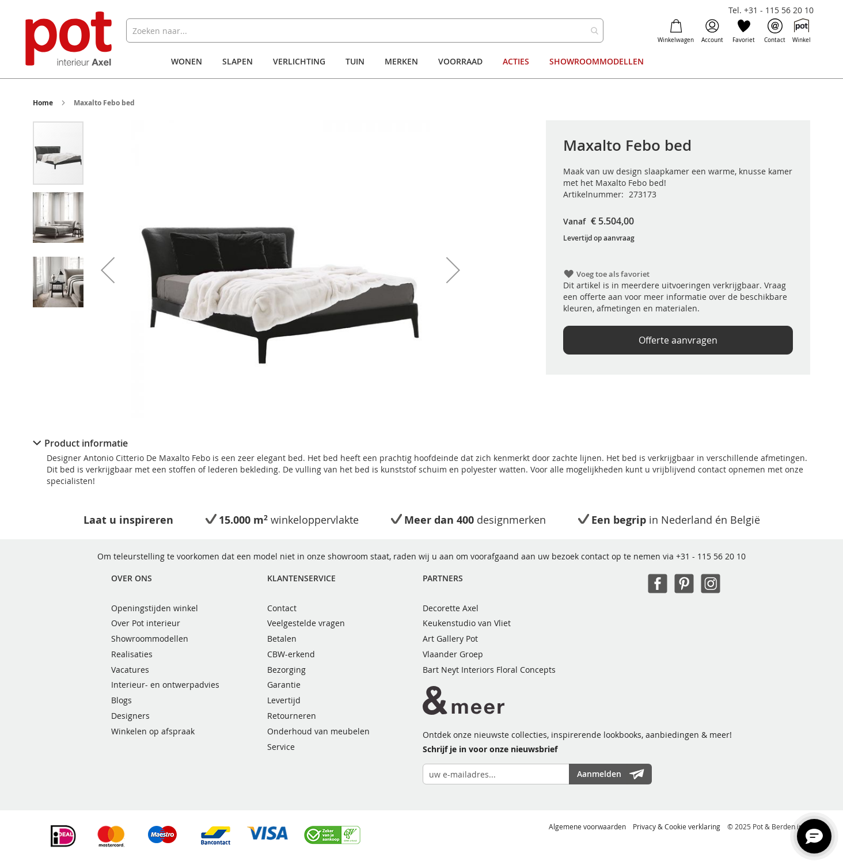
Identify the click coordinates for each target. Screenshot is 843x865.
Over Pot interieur (145, 623)
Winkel (801, 31)
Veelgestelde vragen (306, 623)
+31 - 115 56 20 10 (711, 556)
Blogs (121, 700)
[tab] (422, 443)
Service (281, 746)
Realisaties (132, 654)
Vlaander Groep (453, 654)
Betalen (282, 638)
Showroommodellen (149, 638)
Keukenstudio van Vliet (467, 623)
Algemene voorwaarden (587, 826)
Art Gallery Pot (450, 638)
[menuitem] (186, 61)
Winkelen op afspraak (153, 731)
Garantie (284, 684)
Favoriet (743, 31)
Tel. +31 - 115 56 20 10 (771, 10)
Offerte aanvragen (678, 340)
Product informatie (86, 443)
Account (712, 31)
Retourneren (291, 715)
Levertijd (284, 700)
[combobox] (364, 30)
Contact (774, 31)
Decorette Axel (451, 608)
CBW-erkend (291, 654)
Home (43, 103)
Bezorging (286, 669)
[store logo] (70, 40)
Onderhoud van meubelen (318, 731)
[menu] (421, 61)
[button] (108, 270)
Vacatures (130, 669)
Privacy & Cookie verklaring (676, 826)
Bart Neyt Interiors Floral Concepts (489, 669)
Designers (130, 715)
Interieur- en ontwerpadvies (165, 684)
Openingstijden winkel (154, 608)
